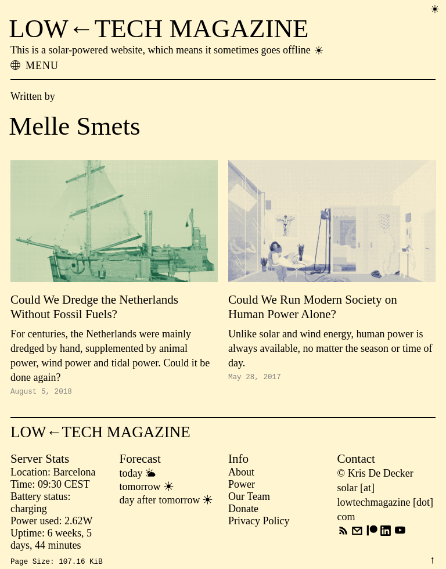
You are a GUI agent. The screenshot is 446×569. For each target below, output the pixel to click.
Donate (243, 510)
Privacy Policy (259, 522)
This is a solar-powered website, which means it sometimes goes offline (167, 50)
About (241, 474)
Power (241, 486)
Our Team (249, 498)
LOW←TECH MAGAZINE (158, 28)
